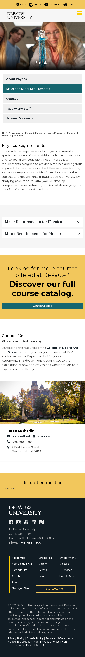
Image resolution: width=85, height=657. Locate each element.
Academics (14, 133)
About (15, 582)
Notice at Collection (20, 641)
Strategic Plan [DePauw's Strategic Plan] (20, 588)
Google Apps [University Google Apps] (67, 576)
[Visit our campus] (21, 4)
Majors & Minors (33, 133)
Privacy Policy (16, 638)
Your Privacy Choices (47, 641)
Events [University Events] (42, 570)
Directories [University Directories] (45, 557)
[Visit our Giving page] (68, 4)
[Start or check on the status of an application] (35, 4)
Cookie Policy (35, 638)
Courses (12, 98)
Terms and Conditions (59, 638)
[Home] (3, 133)
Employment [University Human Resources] (67, 557)
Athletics (17, 576)
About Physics (16, 79)
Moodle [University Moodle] (64, 563)
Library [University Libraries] (42, 563)
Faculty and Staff (18, 108)
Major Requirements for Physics (33, 222)
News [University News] (41, 576)
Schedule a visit (56, 589)
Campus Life (19, 570)
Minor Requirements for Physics (33, 234)
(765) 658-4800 (30, 542)
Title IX (40, 645)
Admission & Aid (22, 563)
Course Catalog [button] (42, 305)
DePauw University (19, 15)
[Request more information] (52, 4)
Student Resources (20, 118)
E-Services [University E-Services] (65, 570)
